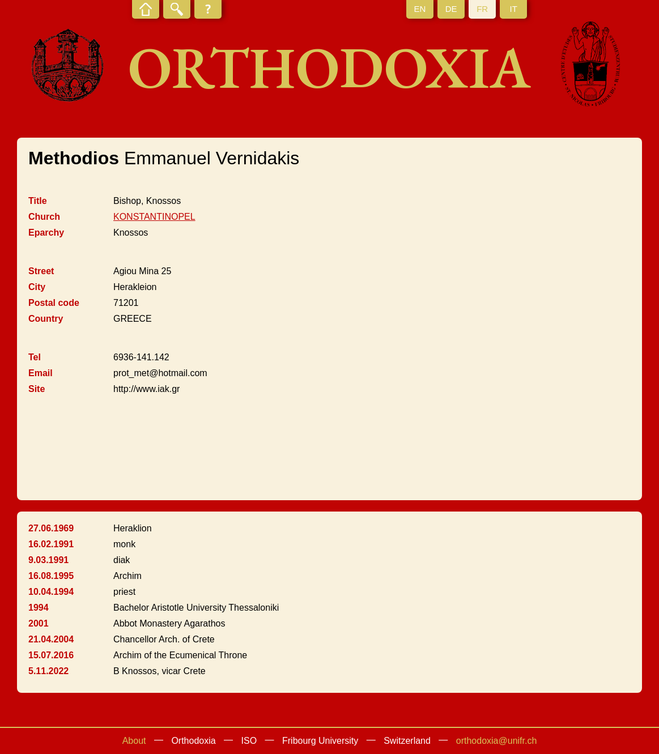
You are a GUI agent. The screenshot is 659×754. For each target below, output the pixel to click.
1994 (38, 607)
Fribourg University (320, 741)
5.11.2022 (48, 671)
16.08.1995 (51, 576)
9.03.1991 (48, 560)
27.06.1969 (51, 528)
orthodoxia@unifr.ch (496, 741)
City (36, 287)
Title (37, 201)
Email (40, 373)
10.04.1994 (51, 592)
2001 (38, 623)
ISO (249, 741)
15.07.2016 (51, 655)
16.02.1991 (51, 544)
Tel (34, 357)
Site (36, 389)
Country (45, 318)
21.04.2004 (51, 639)
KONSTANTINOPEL (154, 216)
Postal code (53, 303)
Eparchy (46, 232)
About (134, 741)
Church (44, 216)
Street (41, 271)
